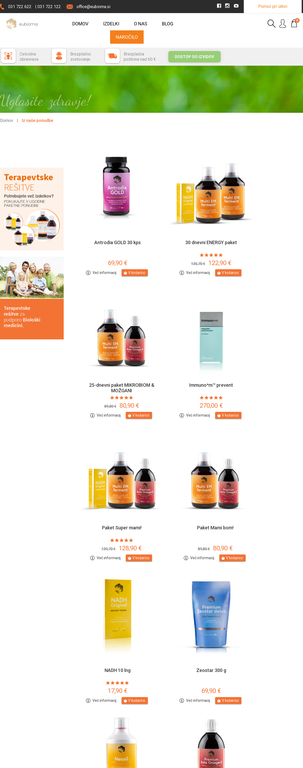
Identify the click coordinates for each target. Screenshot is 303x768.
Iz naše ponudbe (37, 120)
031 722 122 (49, 6)
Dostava (161, 703)
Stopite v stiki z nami (94, 704)
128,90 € (188, 366)
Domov (80, 23)
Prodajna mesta (21, 739)
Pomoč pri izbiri (272, 6)
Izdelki (111, 23)
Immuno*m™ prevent (110, 346)
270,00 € (109, 366)
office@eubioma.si (93, 6)
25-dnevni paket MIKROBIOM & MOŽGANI (266, 225)
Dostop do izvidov (194, 56)
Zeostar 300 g (188, 469)
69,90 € (110, 243)
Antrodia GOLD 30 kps (109, 223)
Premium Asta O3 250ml (109, 592)
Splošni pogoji (166, 728)
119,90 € (266, 489)
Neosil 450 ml (266, 469)
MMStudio (294, 762)
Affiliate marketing (168, 737)
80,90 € (266, 243)
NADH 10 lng (110, 469)
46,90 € (110, 612)
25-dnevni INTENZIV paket (188, 592)
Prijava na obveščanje (95, 716)
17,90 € (110, 489)
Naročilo (127, 37)
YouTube (268, 721)
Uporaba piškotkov (98, 762)
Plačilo (159, 711)
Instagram (269, 712)
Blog (167, 23)
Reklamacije (164, 720)
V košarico (128, 253)
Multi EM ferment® (266, 592)
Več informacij (97, 253)
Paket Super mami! (188, 346)
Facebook (269, 703)
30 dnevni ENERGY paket (188, 223)
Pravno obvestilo (64, 762)
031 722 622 (19, 6)
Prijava (216, 703)
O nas (140, 23)
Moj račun (219, 711)
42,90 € (266, 612)
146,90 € (188, 612)
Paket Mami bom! (266, 346)
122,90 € (188, 243)
